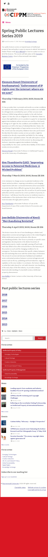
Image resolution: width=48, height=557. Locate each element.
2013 (4, 324)
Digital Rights (6, 465)
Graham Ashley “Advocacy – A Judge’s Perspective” (27, 421)
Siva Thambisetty (7, 203)
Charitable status (20, 487)
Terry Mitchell (20, 51)
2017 (4, 300)
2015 (4, 312)
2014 (4, 318)
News (20, 331)
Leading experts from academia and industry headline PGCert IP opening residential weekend (26, 390)
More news (4, 411)
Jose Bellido (6, 276)
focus (9, 331)
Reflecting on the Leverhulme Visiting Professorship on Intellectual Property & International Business (28, 404)
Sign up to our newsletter (9, 477)
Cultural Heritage (10, 358)
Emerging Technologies (12, 354)
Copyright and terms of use (37, 490)
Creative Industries (10, 362)
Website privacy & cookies (37, 487)
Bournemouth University (9, 10)
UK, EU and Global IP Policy (13, 366)
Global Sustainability (11, 374)
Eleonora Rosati (7, 151)
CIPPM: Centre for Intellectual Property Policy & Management (25, 15)
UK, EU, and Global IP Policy (11, 461)
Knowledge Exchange (31, 41)
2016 (4, 306)
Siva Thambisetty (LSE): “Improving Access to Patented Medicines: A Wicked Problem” (22, 166)
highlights (14, 331)
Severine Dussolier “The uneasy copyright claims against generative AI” (27, 437)
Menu (8, 22)
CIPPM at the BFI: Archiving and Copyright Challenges (24, 397)
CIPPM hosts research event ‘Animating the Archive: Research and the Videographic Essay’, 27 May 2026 (28, 430)
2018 (4, 294)
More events (5, 445)
